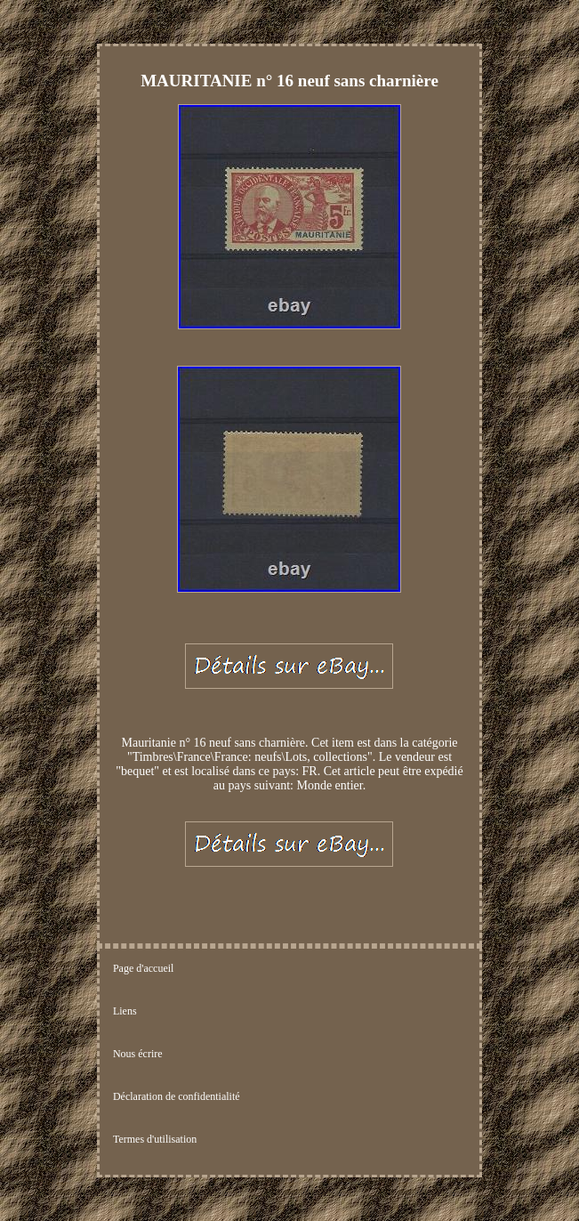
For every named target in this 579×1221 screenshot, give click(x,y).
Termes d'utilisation (155, 1139)
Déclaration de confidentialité (176, 1096)
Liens (125, 1011)
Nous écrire (138, 1053)
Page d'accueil (143, 968)
